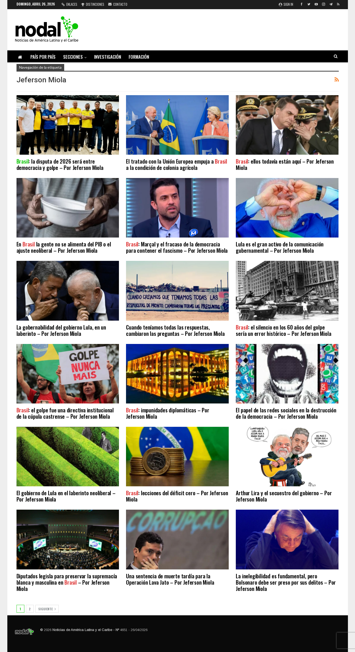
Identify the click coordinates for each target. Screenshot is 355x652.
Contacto (117, 4)
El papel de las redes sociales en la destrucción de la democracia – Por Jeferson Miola (286, 413)
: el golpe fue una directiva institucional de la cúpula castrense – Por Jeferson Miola (65, 413)
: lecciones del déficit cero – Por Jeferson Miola (177, 496)
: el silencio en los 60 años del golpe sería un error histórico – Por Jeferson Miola (283, 330)
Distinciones (92, 4)
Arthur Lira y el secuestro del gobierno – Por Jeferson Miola (284, 496)
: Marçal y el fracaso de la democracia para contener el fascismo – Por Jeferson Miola (177, 247)
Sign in (286, 4)
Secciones (73, 56)
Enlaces (69, 4)
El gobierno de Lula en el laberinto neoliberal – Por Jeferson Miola (66, 496)
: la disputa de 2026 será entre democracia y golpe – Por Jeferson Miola (61, 164)
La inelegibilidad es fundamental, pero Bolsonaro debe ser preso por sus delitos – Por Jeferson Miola (286, 582)
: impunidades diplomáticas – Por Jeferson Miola (167, 413)
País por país (43, 56)
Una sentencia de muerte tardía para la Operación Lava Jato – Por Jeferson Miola (170, 579)
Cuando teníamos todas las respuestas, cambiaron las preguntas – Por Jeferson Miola (175, 330)
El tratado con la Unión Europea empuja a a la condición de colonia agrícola (176, 164)
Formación (139, 56)
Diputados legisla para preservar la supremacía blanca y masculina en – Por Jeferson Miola (67, 582)
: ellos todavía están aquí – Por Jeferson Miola (285, 164)
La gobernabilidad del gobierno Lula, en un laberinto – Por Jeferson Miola (61, 330)
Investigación (107, 56)
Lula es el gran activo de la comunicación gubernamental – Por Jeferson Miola (280, 247)
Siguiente (47, 609)
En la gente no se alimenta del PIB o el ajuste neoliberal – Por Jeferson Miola (64, 247)
